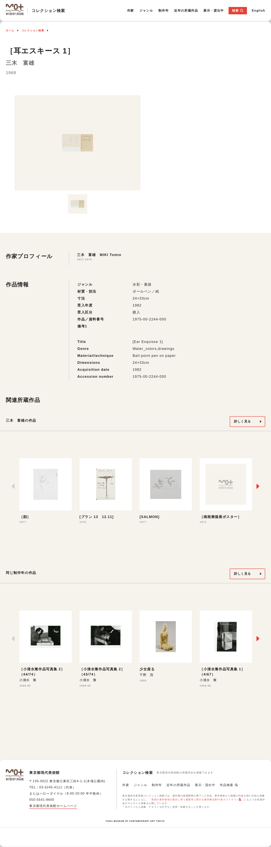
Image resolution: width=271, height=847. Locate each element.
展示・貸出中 (213, 10)
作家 (130, 10)
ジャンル (146, 10)
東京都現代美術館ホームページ (53, 806)
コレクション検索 (33, 30)
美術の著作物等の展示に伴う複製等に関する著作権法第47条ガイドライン (195, 799)
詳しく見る (242, 421)
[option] (78, 142)
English (258, 10)
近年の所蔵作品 (186, 10)
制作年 (163, 10)
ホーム (10, 30)
